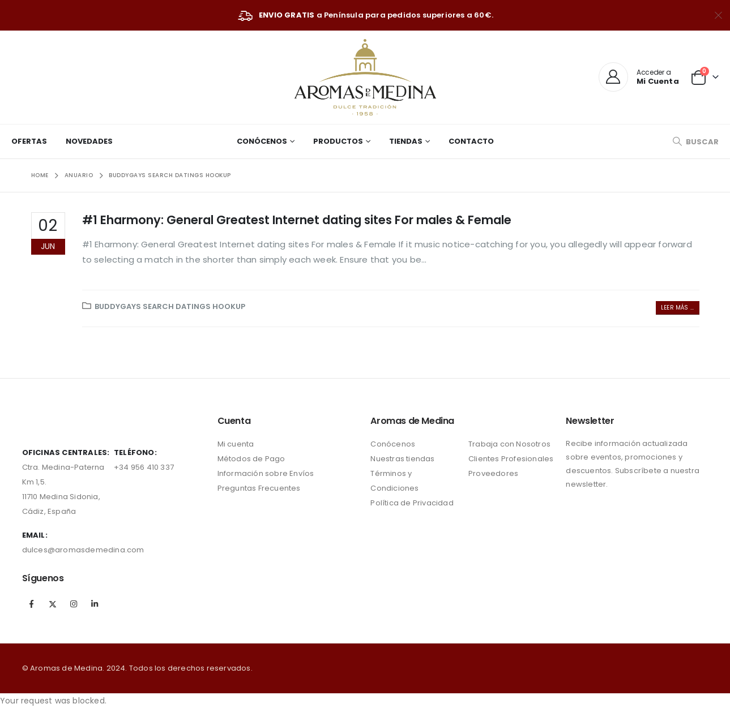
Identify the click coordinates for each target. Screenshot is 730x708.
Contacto (471, 141)
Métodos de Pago (251, 458)
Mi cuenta (235, 444)
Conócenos (262, 141)
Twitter (52, 603)
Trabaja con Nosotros (509, 444)
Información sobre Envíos (265, 473)
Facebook (31, 603)
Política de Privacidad (411, 502)
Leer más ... (677, 307)
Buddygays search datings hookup (170, 306)
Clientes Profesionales (510, 458)
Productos (338, 141)
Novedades (89, 141)
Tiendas (405, 141)
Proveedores (493, 473)
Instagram (73, 603)
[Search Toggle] (695, 141)
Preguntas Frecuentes (259, 488)
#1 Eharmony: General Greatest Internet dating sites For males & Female (296, 220)
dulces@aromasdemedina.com (83, 549)
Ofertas (29, 141)
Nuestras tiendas (402, 458)
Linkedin (94, 603)
